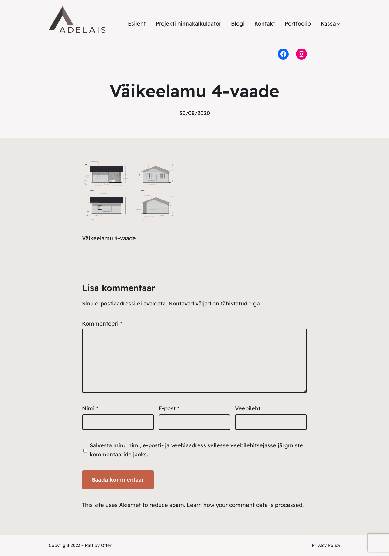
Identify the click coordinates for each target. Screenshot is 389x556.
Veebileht (247, 408)
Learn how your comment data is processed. (245, 504)
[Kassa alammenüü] (338, 24)
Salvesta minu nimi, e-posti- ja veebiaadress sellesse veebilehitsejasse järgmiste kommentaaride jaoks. (196, 450)
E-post (169, 408)
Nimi (90, 408)
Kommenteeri (102, 323)
